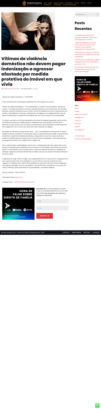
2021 (42, 407)
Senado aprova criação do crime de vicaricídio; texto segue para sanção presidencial (86, 56)
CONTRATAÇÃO (58, 5)
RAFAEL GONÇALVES (8, 407)
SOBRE (50, 3)
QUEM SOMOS (75, 407)
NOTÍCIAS (85, 3)
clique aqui (19, 189)
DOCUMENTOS (80, 136)
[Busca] (85, 14)
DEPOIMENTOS (70, 3)
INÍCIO (45, 3)
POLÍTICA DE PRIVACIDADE (71, 5)
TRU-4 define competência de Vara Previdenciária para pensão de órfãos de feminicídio (86, 73)
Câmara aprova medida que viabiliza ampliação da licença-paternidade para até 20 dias (85, 64)
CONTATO (78, 3)
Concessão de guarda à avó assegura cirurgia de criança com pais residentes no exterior (86, 38)
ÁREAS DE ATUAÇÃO (59, 3)
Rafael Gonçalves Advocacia (11, 89)
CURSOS (92, 3)
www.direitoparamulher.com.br (25, 194)
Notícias (36, 89)
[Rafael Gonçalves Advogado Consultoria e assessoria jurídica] (32, 3)
